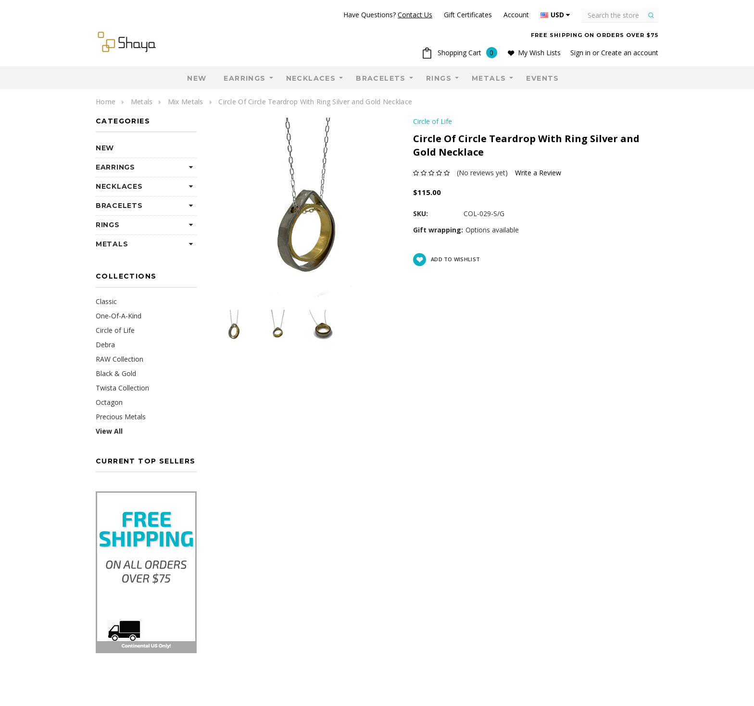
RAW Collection (119, 359)
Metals (489, 78)
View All (109, 431)
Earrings (244, 78)
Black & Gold (116, 373)
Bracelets (381, 78)
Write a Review (538, 172)
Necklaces (311, 78)
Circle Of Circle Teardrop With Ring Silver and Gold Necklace (315, 101)
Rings (439, 78)
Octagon (109, 402)
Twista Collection (122, 387)
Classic (106, 301)
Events (542, 78)
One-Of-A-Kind (118, 315)
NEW (196, 78)
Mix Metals (185, 101)
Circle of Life (115, 330)
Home (105, 101)
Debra (105, 344)
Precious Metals (121, 416)
